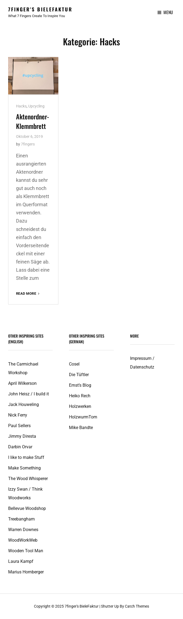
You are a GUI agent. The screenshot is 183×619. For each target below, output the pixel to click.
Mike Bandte (81, 427)
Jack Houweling (23, 404)
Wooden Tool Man (25, 550)
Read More (28, 293)
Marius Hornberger (26, 571)
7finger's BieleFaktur (40, 9)
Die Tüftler (79, 374)
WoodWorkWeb (22, 540)
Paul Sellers (19, 425)
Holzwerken (80, 406)
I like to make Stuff (26, 457)
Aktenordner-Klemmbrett (32, 121)
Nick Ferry (17, 415)
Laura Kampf (20, 561)
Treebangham (21, 519)
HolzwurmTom (83, 417)
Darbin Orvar (20, 446)
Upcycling (36, 106)
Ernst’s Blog (80, 385)
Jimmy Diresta (22, 436)
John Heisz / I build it (28, 393)
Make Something (24, 468)
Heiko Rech (79, 395)
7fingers (28, 144)
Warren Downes (23, 529)
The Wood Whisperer (28, 478)
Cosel (74, 364)
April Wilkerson (22, 383)
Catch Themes (137, 606)
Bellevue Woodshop (27, 508)
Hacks (21, 106)
